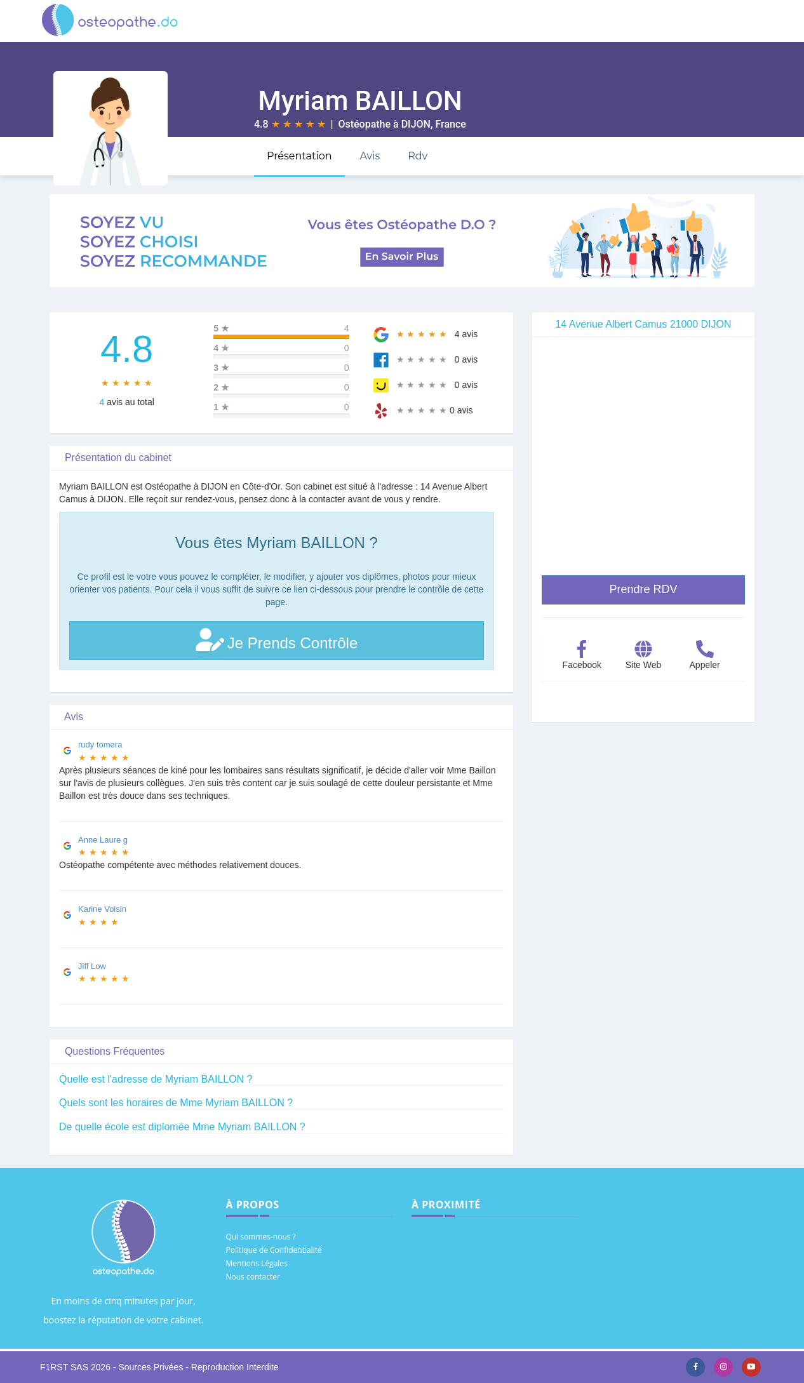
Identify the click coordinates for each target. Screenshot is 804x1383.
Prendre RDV (643, 589)
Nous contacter (253, 1276)
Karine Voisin (102, 909)
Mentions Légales (257, 1263)
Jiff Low (92, 966)
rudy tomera (100, 744)
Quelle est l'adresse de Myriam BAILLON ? (156, 1079)
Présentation (299, 156)
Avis (369, 156)
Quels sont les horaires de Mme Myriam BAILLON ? (176, 1102)
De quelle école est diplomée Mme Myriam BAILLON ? (182, 1126)
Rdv (417, 156)
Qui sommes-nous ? (261, 1236)
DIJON (416, 124)
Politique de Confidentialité (274, 1250)
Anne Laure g (103, 840)
